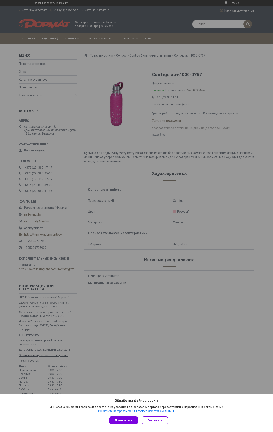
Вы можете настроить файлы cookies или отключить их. (135, 411)
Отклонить (155, 420)
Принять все (123, 420)
